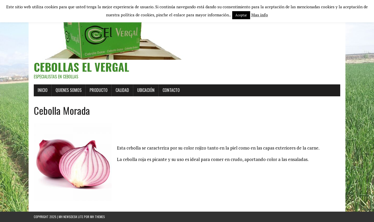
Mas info (259, 14)
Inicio (43, 90)
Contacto (171, 90)
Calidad (122, 90)
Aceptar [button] (241, 15)
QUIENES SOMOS (69, 90)
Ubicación (146, 90)
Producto (99, 90)
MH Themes (97, 216)
